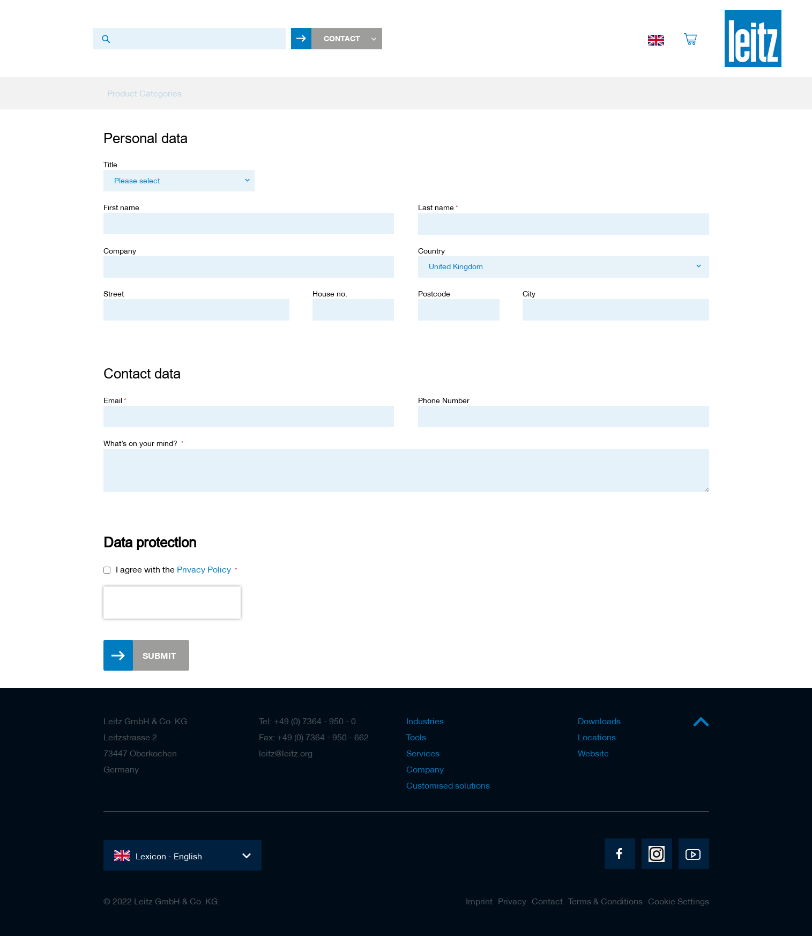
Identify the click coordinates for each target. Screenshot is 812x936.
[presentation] (172, 604)
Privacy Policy (204, 570)
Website (593, 753)
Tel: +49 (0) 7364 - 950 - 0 (307, 721)
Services (422, 753)
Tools (416, 737)
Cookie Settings (678, 901)
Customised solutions (448, 785)
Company (425, 769)
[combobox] (189, 39)
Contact (547, 901)
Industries (425, 721)
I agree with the (174, 570)
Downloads (599, 721)
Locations (597, 737)
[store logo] (753, 39)
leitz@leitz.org (285, 753)
